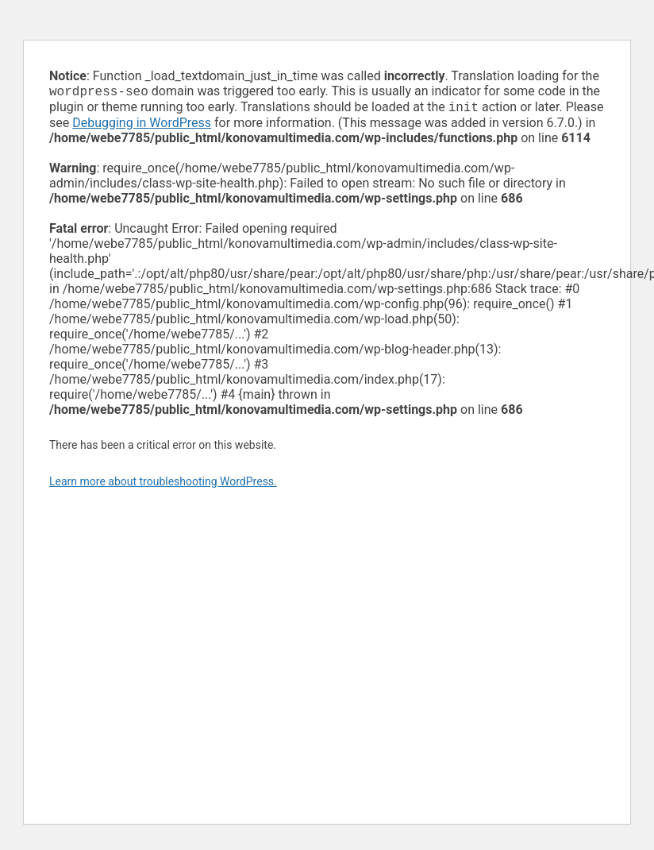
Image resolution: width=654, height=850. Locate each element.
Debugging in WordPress (141, 125)
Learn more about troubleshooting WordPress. (163, 484)
